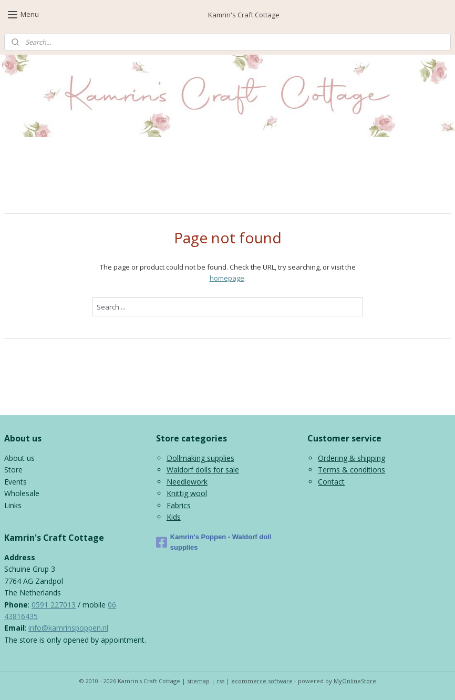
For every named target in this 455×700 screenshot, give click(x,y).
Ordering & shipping (351, 458)
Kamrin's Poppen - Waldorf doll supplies (214, 542)
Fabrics (179, 505)
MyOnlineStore (355, 681)
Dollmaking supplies (200, 458)
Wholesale (21, 493)
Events (15, 482)
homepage (227, 278)
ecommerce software (262, 681)
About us (19, 458)
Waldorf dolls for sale (203, 470)
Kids (174, 517)
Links (13, 505)
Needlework (187, 482)
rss (220, 681)
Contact (331, 482)
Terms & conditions (351, 470)
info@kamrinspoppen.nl (68, 628)
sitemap (198, 681)
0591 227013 (54, 605)
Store (13, 470)
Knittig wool (187, 493)
